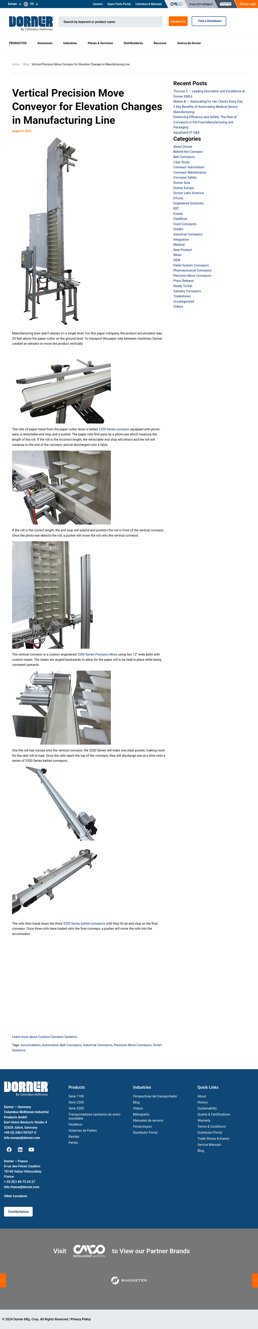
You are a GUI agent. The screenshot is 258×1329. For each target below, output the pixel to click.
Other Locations (15, 1196)
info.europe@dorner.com (22, 1138)
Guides (178, 229)
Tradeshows (182, 296)
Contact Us (178, 21)
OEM (176, 260)
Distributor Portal (145, 1132)
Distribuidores (133, 43)
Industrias (70, 43)
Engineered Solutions (188, 203)
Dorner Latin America (188, 193)
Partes (73, 1143)
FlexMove (180, 219)
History (203, 1102)
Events (178, 214)
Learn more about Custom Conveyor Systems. (45, 1037)
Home (16, 64)
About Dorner (182, 147)
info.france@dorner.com (21, 1187)
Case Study (181, 162)
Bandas (74, 1137)
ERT (176, 208)
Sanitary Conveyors (187, 291)
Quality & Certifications (214, 1114)
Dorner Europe (183, 188)
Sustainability (207, 1108)
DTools (178, 198)
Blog (26, 64)
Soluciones (45, 43)
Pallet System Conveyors (191, 265)
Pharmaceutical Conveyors (192, 270)
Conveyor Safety (185, 177)
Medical (179, 245)
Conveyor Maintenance (189, 172)
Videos (178, 306)
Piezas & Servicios (100, 43)
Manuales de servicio (148, 1120)
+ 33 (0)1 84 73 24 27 (19, 1182)
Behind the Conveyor (188, 152)
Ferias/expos (142, 1126)
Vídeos (138, 1108)
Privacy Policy (81, 1319)
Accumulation (31, 1045)
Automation (50, 1045)
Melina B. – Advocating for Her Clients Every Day (208, 101)
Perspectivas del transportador (155, 1096)
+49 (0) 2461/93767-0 (20, 1132)
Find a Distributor (209, 21)
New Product (182, 250)
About (202, 1096)
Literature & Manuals (148, 4)
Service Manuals (209, 1145)
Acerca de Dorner (189, 43)
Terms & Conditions (212, 1126)
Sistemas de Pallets (83, 1130)
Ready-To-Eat (182, 286)
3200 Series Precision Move (97, 654)
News (177, 255)
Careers (98, 4)
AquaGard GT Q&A (186, 132)
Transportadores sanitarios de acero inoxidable (95, 1116)
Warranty (204, 1120)
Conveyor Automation (188, 167)
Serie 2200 (76, 1102)
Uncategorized (183, 301)
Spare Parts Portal (119, 4)
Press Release (183, 281)
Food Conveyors (185, 224)
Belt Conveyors (70, 1045)
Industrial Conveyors (97, 1045)
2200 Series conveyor (114, 429)
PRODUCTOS (18, 43)
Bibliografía (141, 1114)
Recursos (160, 43)
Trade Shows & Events (213, 1139)
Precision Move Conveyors (133, 1045)
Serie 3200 (76, 1108)
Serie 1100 (76, 1096)
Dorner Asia (181, 183)
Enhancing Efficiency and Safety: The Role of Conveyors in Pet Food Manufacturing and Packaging (205, 122)
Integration (181, 239)
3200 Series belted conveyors (84, 923)
